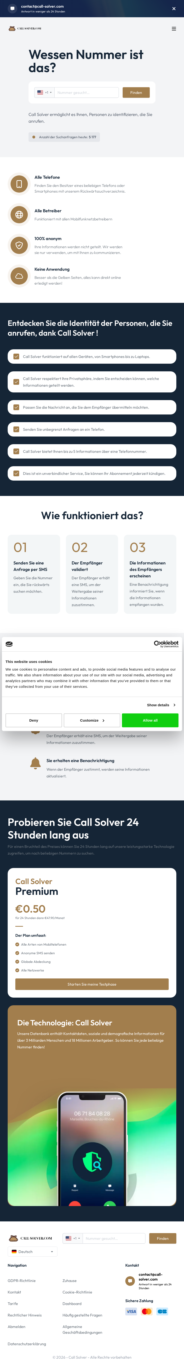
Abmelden (16, 1326)
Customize (92, 720)
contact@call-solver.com (42, 6)
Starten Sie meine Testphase (92, 984)
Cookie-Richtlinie (77, 1292)
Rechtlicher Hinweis (25, 1315)
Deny (33, 720)
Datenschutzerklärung (27, 1343)
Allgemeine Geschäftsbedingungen (82, 1329)
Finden (136, 92)
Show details (158, 705)
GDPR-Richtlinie (22, 1280)
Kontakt (14, 1292)
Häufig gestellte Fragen (82, 1315)
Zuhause (70, 1280)
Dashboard (72, 1303)
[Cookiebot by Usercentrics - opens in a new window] (157, 644)
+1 (44, 92)
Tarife (13, 1303)
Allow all (150, 720)
